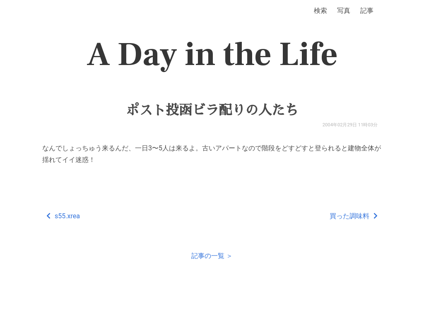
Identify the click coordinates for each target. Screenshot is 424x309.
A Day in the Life (212, 54)
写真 (343, 10)
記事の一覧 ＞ (212, 256)
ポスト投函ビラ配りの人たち (212, 110)
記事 (366, 10)
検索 (320, 10)
